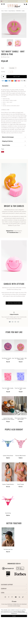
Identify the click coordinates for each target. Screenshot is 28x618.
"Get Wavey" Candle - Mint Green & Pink (20, 359)
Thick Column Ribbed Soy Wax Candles (21, 419)
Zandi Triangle (20, 484)
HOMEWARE (18, 10)
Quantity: (3, 71)
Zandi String (8, 513)
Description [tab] (14, 86)
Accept (14, 616)
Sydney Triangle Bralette (8, 484)
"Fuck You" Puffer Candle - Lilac (21, 389)
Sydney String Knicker (8, 455)
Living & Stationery (11, 10)
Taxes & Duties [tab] (14, 145)
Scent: (2, 68)
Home (2, 10)
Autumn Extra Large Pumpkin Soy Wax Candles (8, 419)
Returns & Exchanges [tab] (14, 137)
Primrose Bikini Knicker (20, 455)
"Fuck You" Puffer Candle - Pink (8, 389)
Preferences (14, 613)
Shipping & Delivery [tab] (14, 141)
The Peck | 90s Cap (8, 549)
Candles (23, 10)
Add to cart (16, 76)
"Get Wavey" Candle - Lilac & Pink (8, 359)
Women (6, 10)
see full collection (14, 303)
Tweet (2, 149)
